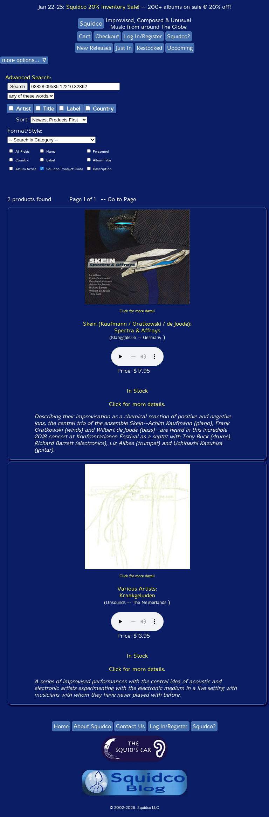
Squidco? (178, 36)
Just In (124, 48)
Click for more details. (137, 404)
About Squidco (92, 726)
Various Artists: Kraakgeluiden (137, 592)
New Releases (94, 48)
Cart (84, 36)
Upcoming (180, 48)
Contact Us (130, 726)
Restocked (149, 48)
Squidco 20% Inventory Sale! (102, 7)
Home (61, 726)
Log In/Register (143, 36)
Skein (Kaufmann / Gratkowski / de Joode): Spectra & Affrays (137, 327)
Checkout (107, 36)
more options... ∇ (24, 60)
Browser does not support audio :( (137, 356)
